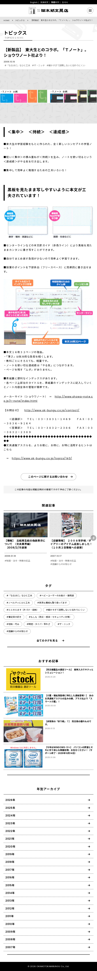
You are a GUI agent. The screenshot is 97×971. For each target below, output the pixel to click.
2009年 (10, 932)
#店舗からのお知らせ (61, 564)
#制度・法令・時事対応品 (17, 561)
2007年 (10, 947)
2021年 (10, 839)
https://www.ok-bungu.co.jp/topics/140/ (42, 458)
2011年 (9, 916)
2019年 (10, 854)
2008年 (10, 939)
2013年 (10, 900)
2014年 (10, 893)
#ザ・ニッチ (38, 65)
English (34, 2)
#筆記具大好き (13, 616)
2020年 (10, 846)
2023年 (10, 823)
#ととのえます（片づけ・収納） (22, 609)
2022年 (10, 831)
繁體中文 (55, 2)
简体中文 (44, 2)
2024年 (10, 815)
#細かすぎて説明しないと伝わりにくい (66, 65)
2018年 (10, 862)
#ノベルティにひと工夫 (18, 602)
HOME (6, 20)
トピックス (20, 20)
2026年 (10, 800)
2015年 (10, 885)
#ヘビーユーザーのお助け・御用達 (57, 595)
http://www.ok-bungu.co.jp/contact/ (52, 410)
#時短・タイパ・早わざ (38, 624)
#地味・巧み (12, 624)
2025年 (10, 808)
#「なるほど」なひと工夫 (17, 65)
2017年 (10, 870)
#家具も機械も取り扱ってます (52, 602)
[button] (93, 538)
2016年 (10, 877)
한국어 (65, 2)
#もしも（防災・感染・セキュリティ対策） (50, 616)
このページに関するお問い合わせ (48, 477)
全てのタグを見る (47, 640)
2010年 (10, 924)
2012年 (10, 908)
